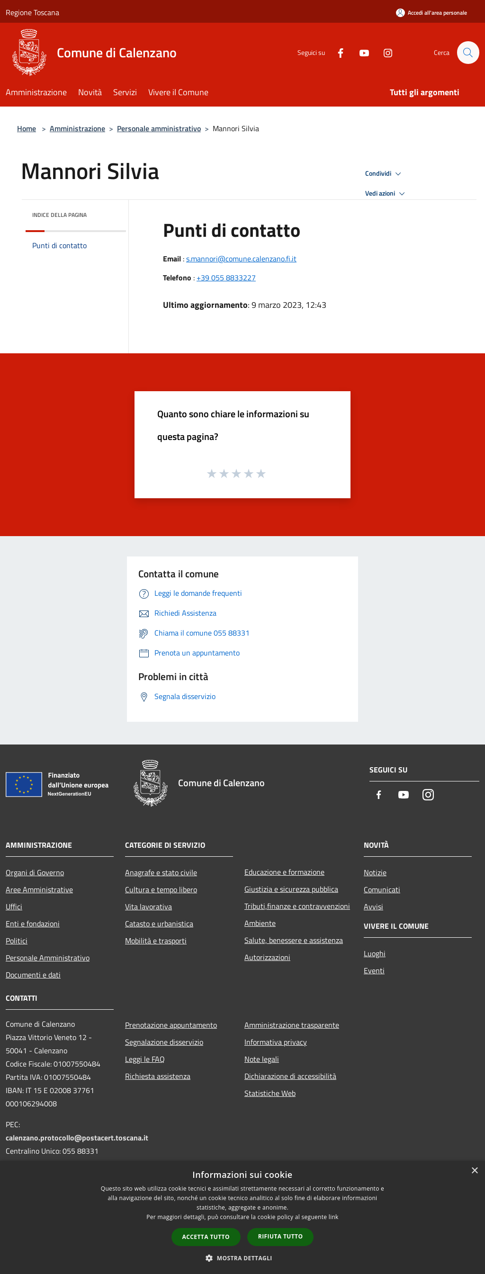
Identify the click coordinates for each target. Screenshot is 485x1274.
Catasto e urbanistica (159, 923)
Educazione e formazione (284, 872)
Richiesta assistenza (157, 1076)
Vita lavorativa (148, 906)
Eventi (374, 970)
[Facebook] (336, 52)
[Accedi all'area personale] (431, 12)
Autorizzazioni (267, 957)
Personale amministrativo (159, 128)
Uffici (14, 906)
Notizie (375, 872)
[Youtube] (359, 52)
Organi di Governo (35, 872)
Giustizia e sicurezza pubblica (291, 889)
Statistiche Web (270, 1093)
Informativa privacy (275, 1042)
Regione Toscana (32, 12)
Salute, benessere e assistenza (293, 940)
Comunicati (382, 889)
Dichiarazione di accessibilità (290, 1076)
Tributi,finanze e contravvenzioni (297, 906)
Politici (16, 940)
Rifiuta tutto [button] (280, 1236)
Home (26, 128)
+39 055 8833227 (226, 277)
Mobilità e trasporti (156, 940)
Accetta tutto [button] (206, 1237)
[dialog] (242, 1217)
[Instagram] (383, 52)
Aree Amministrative (39, 889)
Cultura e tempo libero (161, 889)
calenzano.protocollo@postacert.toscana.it (77, 1137)
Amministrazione (77, 128)
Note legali (261, 1059)
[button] (242, 1258)
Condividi (384, 173)
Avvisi (373, 906)
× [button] (474, 1171)
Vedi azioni (386, 193)
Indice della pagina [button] (59, 214)
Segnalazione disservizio (164, 1042)
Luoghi (375, 953)
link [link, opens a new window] (334, 1217)
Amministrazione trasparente (291, 1025)
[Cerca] (468, 52)
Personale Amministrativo (48, 957)
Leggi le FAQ (145, 1059)
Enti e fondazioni (33, 923)
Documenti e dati (33, 974)
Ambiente (260, 923)
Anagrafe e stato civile (161, 872)
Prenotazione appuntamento (171, 1025)
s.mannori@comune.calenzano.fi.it (241, 258)
